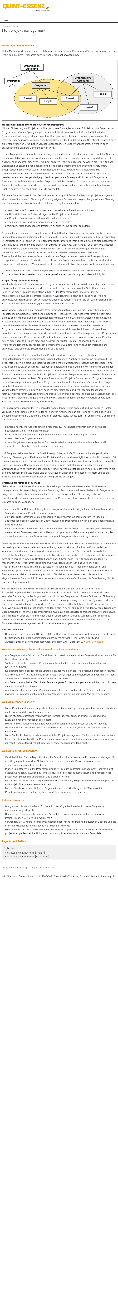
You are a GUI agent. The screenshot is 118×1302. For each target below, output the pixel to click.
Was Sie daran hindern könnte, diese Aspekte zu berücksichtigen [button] (41, 649)
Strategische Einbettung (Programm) (28, 856)
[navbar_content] (6, 19)
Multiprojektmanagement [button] (18, 45)
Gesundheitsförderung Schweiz (71, 876)
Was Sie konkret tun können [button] (19, 751)
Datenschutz (26, 876)
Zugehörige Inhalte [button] (14, 841)
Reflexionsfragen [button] (13, 800)
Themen (16, 26)
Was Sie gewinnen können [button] (18, 702)
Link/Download (94, 642)
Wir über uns (9, 876)
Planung (6, 26)
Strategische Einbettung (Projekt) (26, 853)
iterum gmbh (108, 876)
